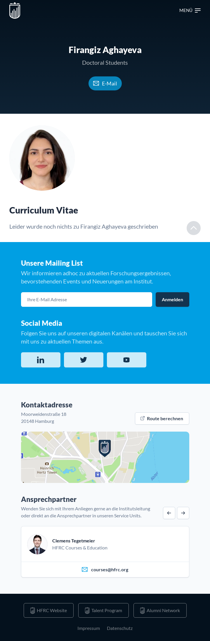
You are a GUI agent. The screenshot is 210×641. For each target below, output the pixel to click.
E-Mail (105, 83)
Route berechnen (161, 418)
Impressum (88, 628)
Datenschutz (120, 628)
